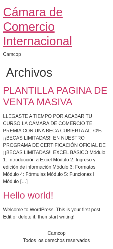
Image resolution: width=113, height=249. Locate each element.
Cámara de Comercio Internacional (37, 26)
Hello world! (28, 195)
